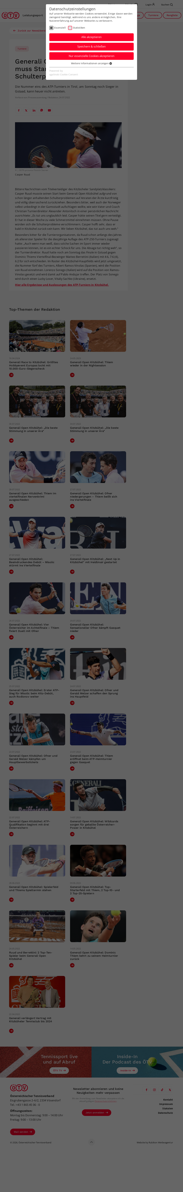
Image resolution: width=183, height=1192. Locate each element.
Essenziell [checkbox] (60, 27)
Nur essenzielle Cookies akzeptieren (91, 56)
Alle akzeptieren (91, 37)
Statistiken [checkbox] (79, 27)
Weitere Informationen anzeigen (91, 63)
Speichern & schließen (91, 46)
